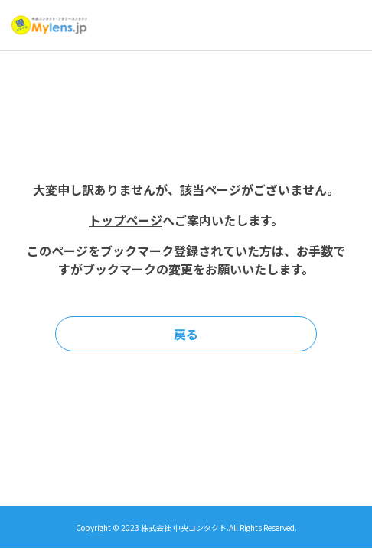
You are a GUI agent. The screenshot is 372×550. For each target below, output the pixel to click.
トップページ (125, 220)
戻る (186, 334)
